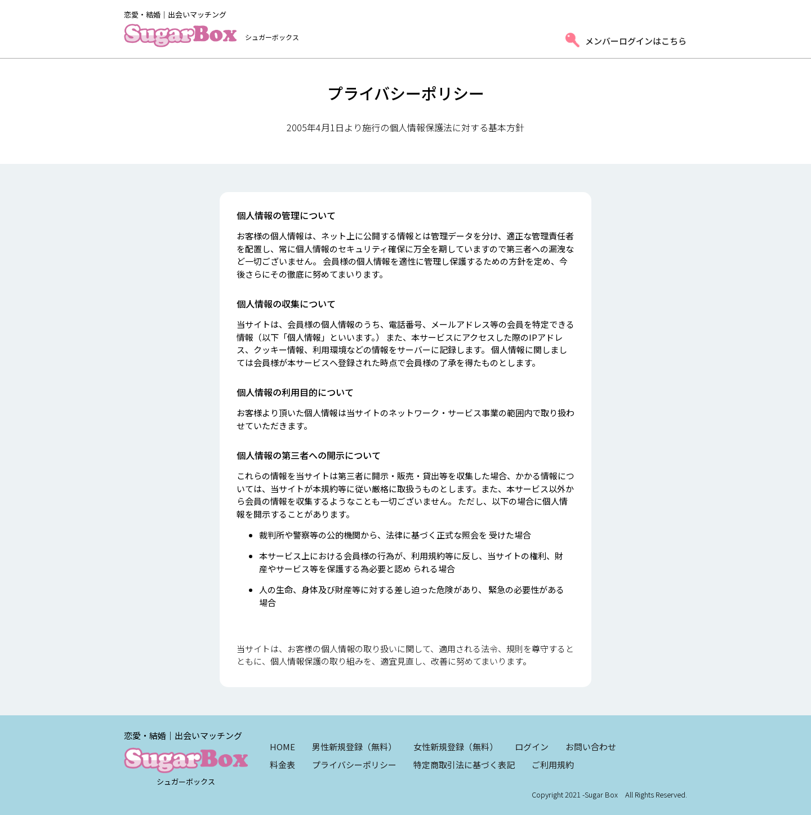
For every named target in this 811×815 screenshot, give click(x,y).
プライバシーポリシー (354, 765)
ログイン (532, 746)
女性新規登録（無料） (455, 746)
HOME (282, 746)
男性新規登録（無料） (354, 746)
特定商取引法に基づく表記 (464, 765)
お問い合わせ (590, 746)
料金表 (282, 765)
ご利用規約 (553, 765)
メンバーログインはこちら (636, 41)
